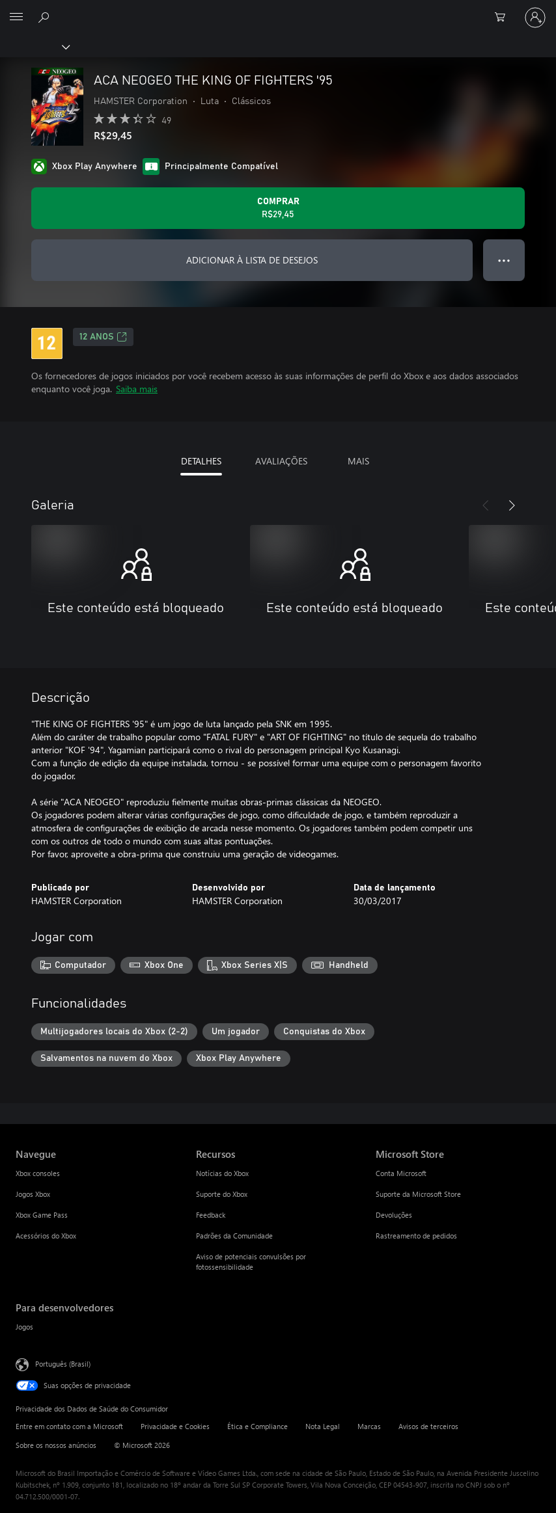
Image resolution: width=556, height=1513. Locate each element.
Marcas (369, 1426)
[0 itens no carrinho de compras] (504, 17)
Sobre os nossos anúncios (56, 1445)
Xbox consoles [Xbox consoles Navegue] (38, 1173)
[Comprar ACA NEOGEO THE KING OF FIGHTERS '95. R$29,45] (278, 208)
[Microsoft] (277, 10)
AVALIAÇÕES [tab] (281, 461)
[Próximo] (512, 505)
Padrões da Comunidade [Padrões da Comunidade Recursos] (234, 1235)
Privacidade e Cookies (175, 1426)
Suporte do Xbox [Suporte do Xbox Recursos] (221, 1194)
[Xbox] (34, 46)
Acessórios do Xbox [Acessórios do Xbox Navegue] (46, 1235)
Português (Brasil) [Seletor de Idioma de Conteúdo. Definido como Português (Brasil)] (62, 1363)
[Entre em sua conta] (535, 17)
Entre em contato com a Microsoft (69, 1426)
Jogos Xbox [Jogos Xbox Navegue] (33, 1194)
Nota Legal (322, 1426)
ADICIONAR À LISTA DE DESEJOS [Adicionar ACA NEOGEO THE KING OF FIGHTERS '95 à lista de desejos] (252, 260)
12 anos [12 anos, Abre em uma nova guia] (103, 337)
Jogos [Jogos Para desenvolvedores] (24, 1326)
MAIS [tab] (358, 461)
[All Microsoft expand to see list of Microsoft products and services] (16, 17)
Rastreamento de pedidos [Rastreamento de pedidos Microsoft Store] (416, 1235)
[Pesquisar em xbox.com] (46, 17)
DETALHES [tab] (201, 461)
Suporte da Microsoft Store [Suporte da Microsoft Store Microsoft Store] (418, 1194)
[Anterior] (486, 505)
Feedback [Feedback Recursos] (210, 1215)
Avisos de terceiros (428, 1426)
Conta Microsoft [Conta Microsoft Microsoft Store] (401, 1173)
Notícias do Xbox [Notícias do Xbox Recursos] (222, 1173)
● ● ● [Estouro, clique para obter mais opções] (504, 259)
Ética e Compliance (257, 1426)
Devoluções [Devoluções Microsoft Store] (394, 1215)
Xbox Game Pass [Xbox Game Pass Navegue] (42, 1215)
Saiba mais (137, 388)
